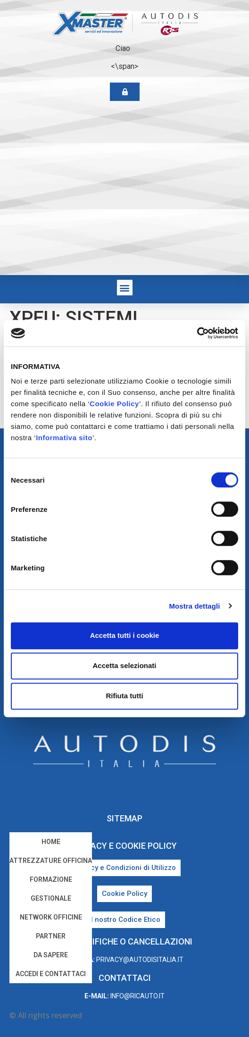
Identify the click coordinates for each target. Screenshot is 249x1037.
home (51, 841)
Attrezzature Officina (50, 860)
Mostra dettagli (194, 606)
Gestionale (51, 898)
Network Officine (51, 917)
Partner (51, 936)
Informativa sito (64, 438)
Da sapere (50, 955)
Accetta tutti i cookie (124, 635)
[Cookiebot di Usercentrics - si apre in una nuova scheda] (197, 333)
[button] (125, 287)
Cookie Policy (114, 404)
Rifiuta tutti (124, 696)
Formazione (51, 879)
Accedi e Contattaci (51, 974)
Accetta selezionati (124, 665)
